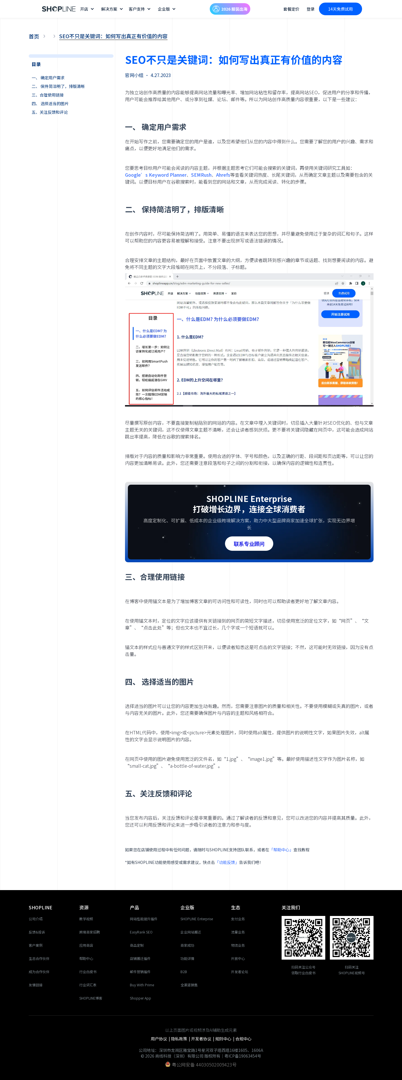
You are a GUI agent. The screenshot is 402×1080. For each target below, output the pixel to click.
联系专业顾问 (249, 543)
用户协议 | (161, 1039)
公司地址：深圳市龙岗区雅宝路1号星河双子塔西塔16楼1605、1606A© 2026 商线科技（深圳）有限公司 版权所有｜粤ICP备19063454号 (201, 1053)
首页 (34, 36)
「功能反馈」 (227, 862)
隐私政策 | (181, 1039)
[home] (59, 9)
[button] (88, 9)
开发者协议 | (203, 1039)
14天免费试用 (340, 9)
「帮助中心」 (281, 849)
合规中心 (243, 1039)
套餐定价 (291, 9)
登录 (311, 9)
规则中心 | (225, 1039)
